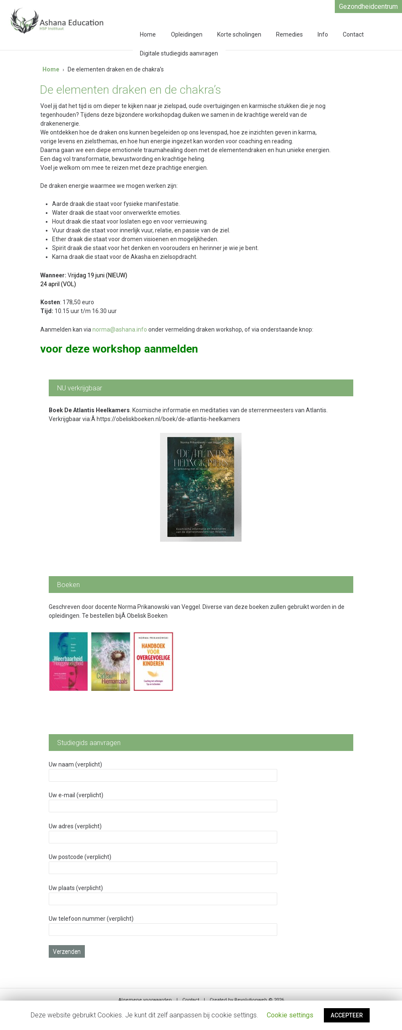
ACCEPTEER (347, 1015)
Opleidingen (186, 34)
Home (148, 34)
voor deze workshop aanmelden (119, 348)
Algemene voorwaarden (145, 1000)
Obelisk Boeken (147, 615)
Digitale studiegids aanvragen (179, 53)
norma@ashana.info (119, 329)
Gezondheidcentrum (368, 7)
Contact (353, 34)
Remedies (289, 34)
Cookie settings (290, 1015)
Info (323, 34)
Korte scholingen (239, 34)
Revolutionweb (250, 1000)
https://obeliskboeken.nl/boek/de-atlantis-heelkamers (168, 419)
